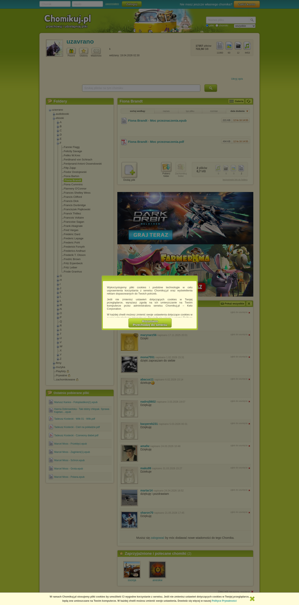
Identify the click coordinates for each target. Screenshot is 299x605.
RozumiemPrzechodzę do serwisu (150, 322)
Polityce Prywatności (224, 600)
